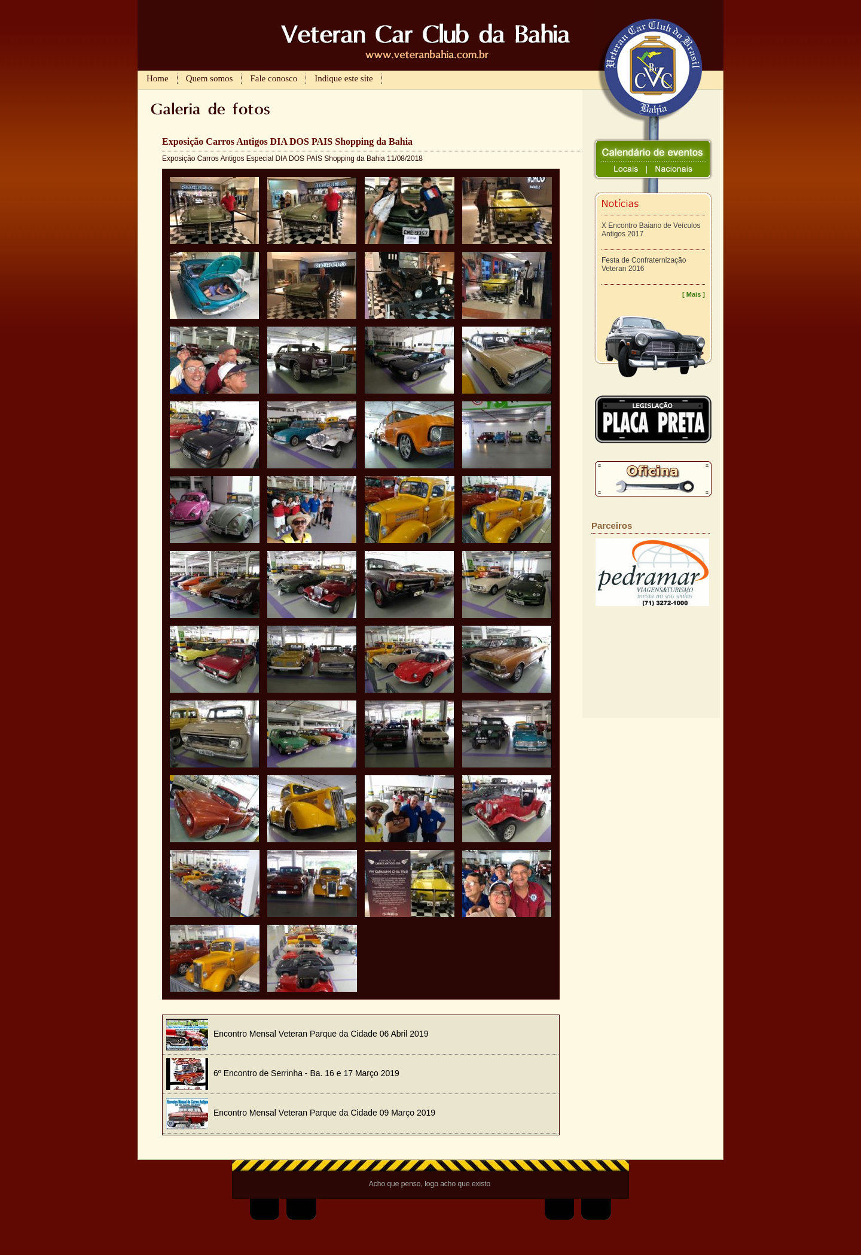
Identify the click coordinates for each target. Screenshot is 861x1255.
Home (157, 78)
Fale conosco (273, 78)
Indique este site (344, 78)
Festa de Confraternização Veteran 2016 (644, 264)
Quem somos (209, 78)
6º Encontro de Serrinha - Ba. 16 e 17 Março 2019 (282, 1073)
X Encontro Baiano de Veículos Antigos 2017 (651, 229)
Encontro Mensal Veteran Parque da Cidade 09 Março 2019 (300, 1112)
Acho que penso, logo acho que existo (429, 1184)
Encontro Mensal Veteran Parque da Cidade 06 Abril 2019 (297, 1033)
